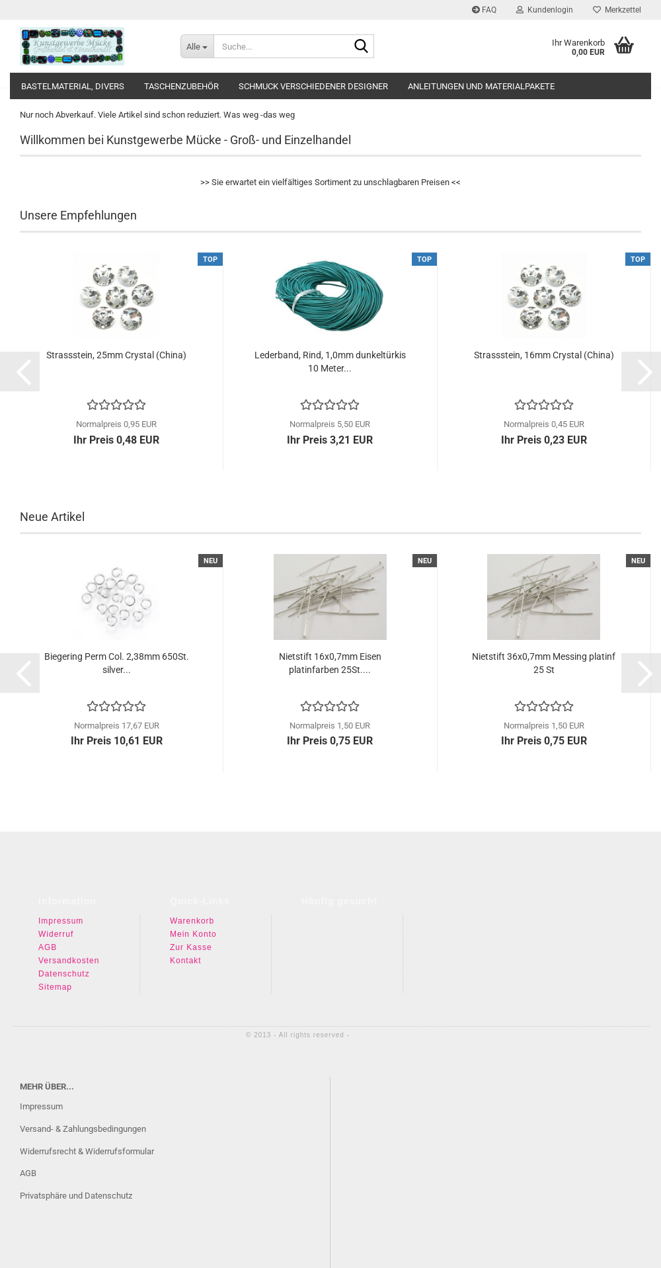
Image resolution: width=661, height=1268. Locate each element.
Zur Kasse (191, 947)
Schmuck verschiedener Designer (313, 86)
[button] (20, 371)
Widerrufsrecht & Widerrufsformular (87, 1151)
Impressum (60, 921)
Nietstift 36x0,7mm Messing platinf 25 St (543, 663)
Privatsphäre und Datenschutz (76, 1196)
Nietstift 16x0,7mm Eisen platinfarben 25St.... (330, 663)
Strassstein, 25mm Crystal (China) (116, 355)
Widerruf (55, 934)
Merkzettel (617, 10)
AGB (47, 947)
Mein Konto (193, 934)
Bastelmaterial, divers (72, 86)
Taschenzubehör (181, 86)
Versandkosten (68, 960)
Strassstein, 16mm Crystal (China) (544, 355)
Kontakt (186, 960)
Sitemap (55, 987)
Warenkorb (192, 921)
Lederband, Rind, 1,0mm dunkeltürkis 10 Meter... (330, 362)
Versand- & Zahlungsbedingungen (83, 1129)
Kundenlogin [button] (544, 10)
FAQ (484, 10)
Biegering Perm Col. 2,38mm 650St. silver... (116, 663)
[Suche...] (197, 46)
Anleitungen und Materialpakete (481, 86)
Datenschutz (64, 973)
